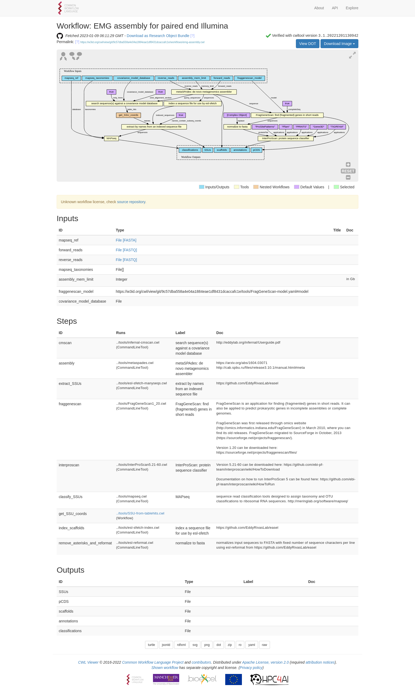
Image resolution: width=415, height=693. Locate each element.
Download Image (339, 44)
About (319, 8)
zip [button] (230, 645)
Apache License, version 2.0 (265, 662)
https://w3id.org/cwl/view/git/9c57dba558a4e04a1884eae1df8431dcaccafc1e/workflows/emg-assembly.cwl (142, 42)
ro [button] (240, 645)
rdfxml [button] (181, 645)
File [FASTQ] (126, 250)
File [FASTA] (126, 240)
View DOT (307, 44)
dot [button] (218, 645)
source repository (131, 202)
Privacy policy (251, 667)
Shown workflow (164, 667)
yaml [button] (251, 645)
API (335, 8)
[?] (192, 36)
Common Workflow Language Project (152, 662)
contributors (201, 662)
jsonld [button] (166, 645)
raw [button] (264, 645)
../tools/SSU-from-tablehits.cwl (140, 513)
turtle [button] (151, 645)
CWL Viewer (88, 662)
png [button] (207, 645)
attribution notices (320, 662)
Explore (352, 8)
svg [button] (194, 645)
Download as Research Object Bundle (158, 36)
